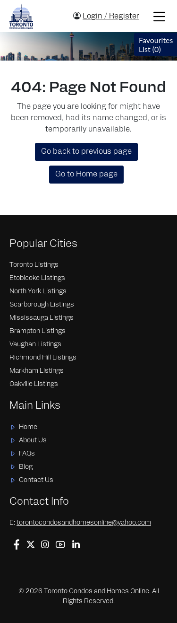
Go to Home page (86, 174)
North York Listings (38, 291)
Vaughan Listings (35, 344)
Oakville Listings (33, 384)
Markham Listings (36, 371)
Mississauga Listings (41, 318)
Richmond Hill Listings (42, 357)
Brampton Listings (37, 331)
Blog (26, 467)
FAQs (27, 453)
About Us (33, 440)
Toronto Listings (34, 265)
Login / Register (111, 16)
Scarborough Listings (41, 304)
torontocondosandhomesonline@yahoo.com (84, 522)
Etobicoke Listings (37, 278)
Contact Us (36, 480)
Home (28, 427)
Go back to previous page (86, 152)
